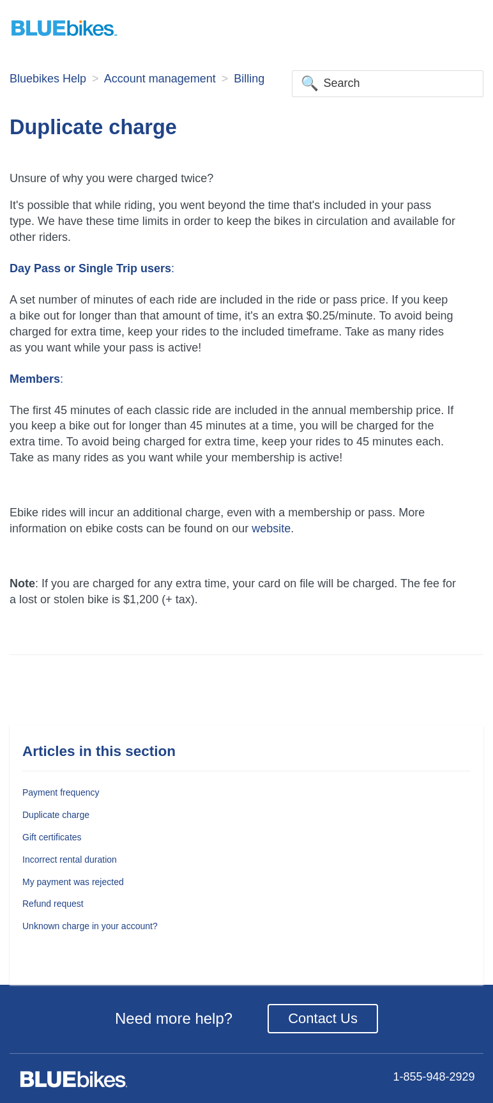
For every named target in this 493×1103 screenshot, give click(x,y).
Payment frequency (61, 792)
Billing (249, 78)
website (271, 528)
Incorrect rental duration (69, 859)
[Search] (387, 83)
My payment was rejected (73, 882)
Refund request (53, 904)
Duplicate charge (55, 815)
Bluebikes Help (48, 78)
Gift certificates (52, 837)
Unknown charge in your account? (90, 926)
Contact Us (323, 1018)
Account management (160, 78)
